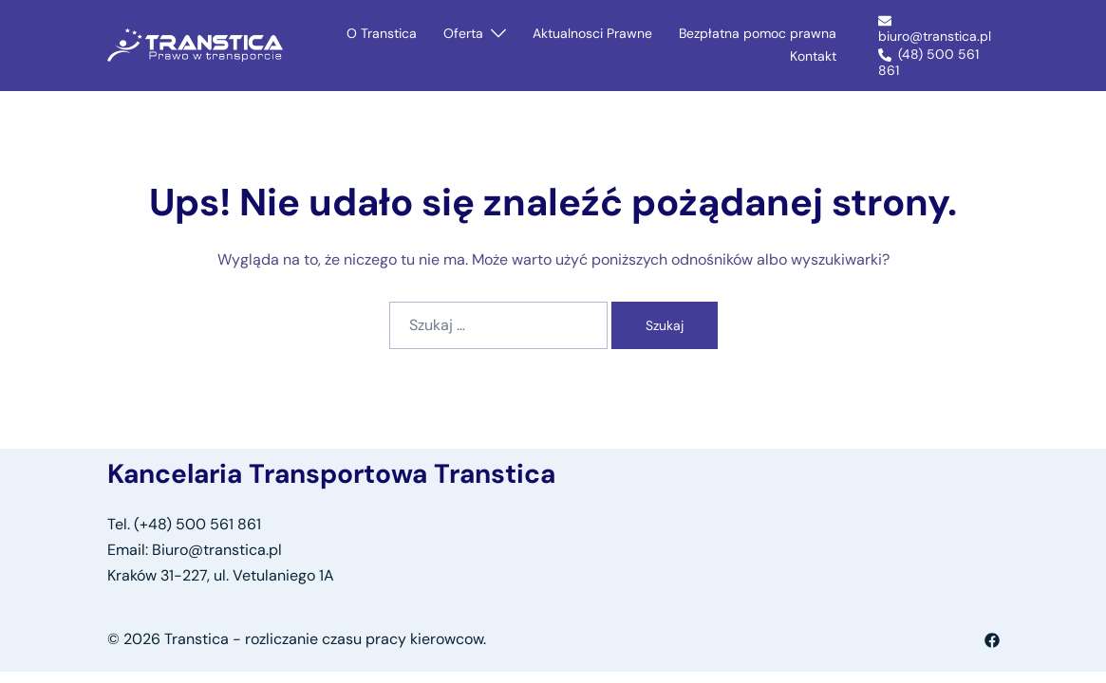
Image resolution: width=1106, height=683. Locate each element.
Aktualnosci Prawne (592, 33)
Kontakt (813, 56)
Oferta (463, 33)
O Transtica (382, 33)
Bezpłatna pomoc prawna (757, 33)
